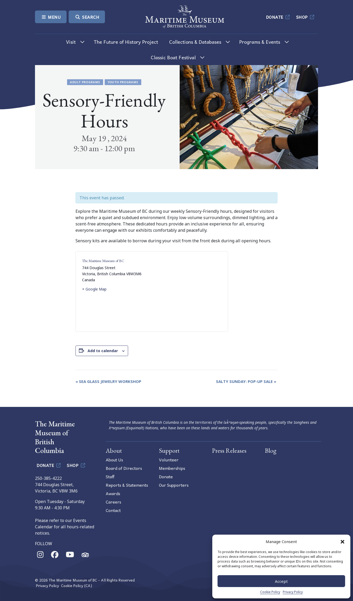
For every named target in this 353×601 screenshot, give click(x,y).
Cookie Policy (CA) (76, 585)
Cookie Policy (270, 592)
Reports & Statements (127, 484)
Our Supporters (174, 484)
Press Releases (229, 450)
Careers (113, 501)
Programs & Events (259, 42)
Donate (278, 16)
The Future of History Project (126, 42)
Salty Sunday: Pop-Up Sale (246, 381)
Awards (113, 493)
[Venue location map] (187, 291)
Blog (270, 450)
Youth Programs (123, 82)
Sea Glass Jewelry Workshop (108, 381)
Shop (305, 16)
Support (169, 450)
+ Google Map (94, 289)
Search (86, 16)
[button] (342, 541)
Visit (71, 42)
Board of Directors (124, 468)
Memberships (172, 468)
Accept (281, 581)
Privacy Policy (293, 592)
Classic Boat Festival (173, 57)
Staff (110, 476)
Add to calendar (103, 350)
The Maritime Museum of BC (103, 260)
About (114, 450)
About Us (114, 459)
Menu (51, 16)
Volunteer (169, 459)
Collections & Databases (195, 42)
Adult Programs (85, 82)
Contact (113, 510)
